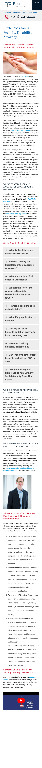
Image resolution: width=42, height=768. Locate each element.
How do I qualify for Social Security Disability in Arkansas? (19, 265)
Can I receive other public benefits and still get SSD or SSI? (21, 358)
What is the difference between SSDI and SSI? (19, 252)
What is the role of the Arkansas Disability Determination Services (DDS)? (18, 292)
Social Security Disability (20, 130)
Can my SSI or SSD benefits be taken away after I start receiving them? (20, 332)
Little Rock (25, 77)
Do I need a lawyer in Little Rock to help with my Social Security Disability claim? (19, 374)
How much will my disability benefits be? (17, 345)
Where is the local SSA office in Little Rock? (19, 278)
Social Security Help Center (16, 214)
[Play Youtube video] (21, 700)
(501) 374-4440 (23, 16)
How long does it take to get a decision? (20, 307)
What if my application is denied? (20, 319)
